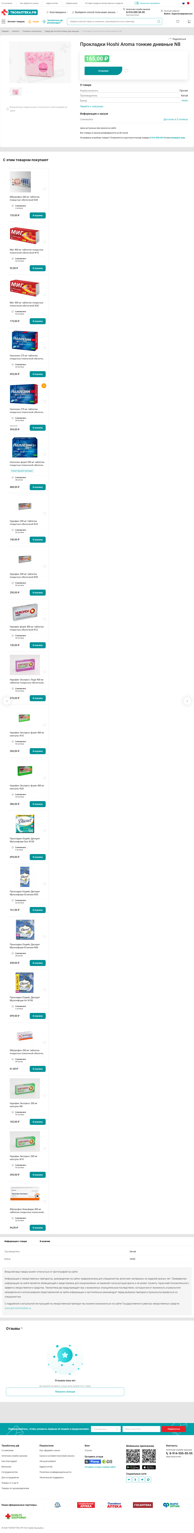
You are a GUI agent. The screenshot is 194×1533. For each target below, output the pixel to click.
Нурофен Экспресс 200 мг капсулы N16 (23, 1158)
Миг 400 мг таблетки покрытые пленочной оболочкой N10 (26, 251)
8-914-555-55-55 (135, 12)
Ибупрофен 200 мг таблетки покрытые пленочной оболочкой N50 (28, 1052)
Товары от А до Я (10, 1483)
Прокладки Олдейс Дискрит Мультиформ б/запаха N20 (25, 893)
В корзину (103, 71)
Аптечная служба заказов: (138, 9)
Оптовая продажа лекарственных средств (104, 3)
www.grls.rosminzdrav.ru (18, 1308)
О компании (7, 3)
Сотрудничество (10, 1472)
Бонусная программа (147, 3)
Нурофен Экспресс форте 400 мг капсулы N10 (27, 734)
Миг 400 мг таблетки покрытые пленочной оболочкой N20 (26, 304)
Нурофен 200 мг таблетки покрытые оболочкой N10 (24, 522)
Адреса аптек (52, 3)
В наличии (45, 1241)
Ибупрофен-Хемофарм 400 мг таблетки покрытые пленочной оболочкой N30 (27, 1211)
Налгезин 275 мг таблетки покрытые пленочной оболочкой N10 (28, 357)
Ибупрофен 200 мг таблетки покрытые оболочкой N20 (24, 198)
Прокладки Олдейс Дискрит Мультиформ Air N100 (25, 999)
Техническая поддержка (51, 1477)
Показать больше (65, 1391)
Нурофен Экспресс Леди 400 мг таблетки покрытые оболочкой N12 (27, 681)
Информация (71, 3)
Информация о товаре (16, 1241)
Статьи (88, 1450)
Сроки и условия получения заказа (56, 1456)
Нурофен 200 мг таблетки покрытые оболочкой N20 (24, 575)
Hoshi (185, 100)
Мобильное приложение (140, 1446)
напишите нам (177, 137)
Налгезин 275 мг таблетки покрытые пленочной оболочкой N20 (28, 411)
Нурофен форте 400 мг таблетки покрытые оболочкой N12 (27, 628)
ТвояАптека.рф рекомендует (53, 21)
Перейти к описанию (91, 106)
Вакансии (6, 1466)
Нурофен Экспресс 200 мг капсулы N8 (23, 1105)
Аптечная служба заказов (14, 1456)
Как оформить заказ (29, 3)
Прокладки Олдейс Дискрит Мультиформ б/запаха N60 (25, 946)
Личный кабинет (47, 1461)
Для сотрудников (10, 1477)
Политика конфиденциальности (55, 1472)
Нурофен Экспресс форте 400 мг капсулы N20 (27, 787)
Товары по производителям (15, 1488)
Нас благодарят (9, 1461)
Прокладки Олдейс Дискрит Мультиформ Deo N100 (25, 840)
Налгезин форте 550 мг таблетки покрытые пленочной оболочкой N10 (28, 464)
